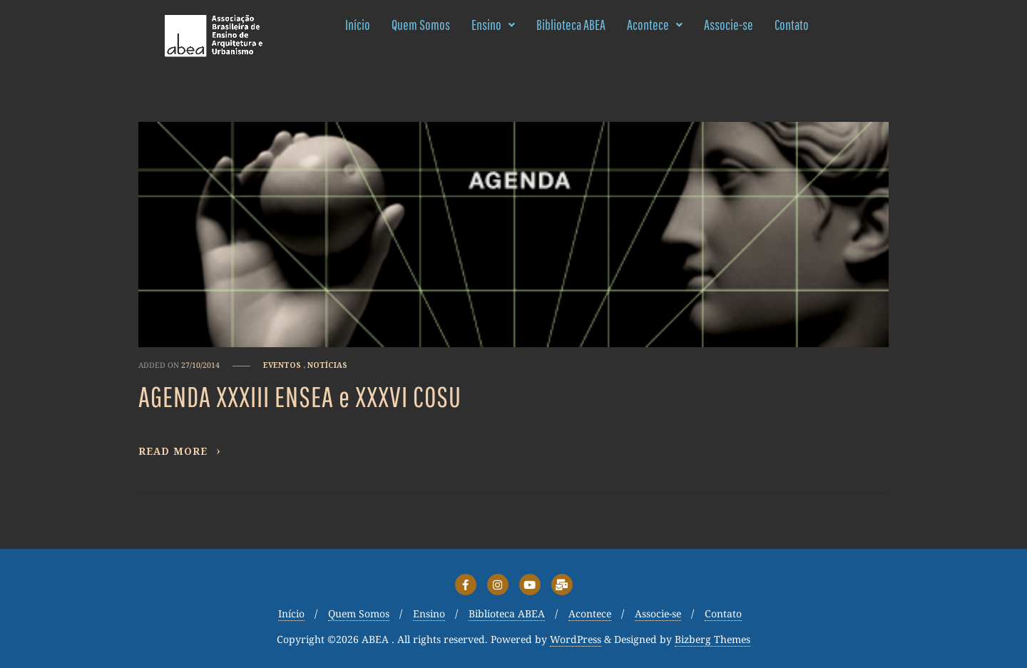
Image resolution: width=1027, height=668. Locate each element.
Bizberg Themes (712, 640)
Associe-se (728, 24)
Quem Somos (421, 24)
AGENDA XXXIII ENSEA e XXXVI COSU (299, 396)
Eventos (282, 365)
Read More (180, 451)
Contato (792, 24)
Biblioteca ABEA (571, 24)
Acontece (655, 24)
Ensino (493, 24)
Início (357, 24)
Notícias (327, 365)
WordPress (575, 640)
